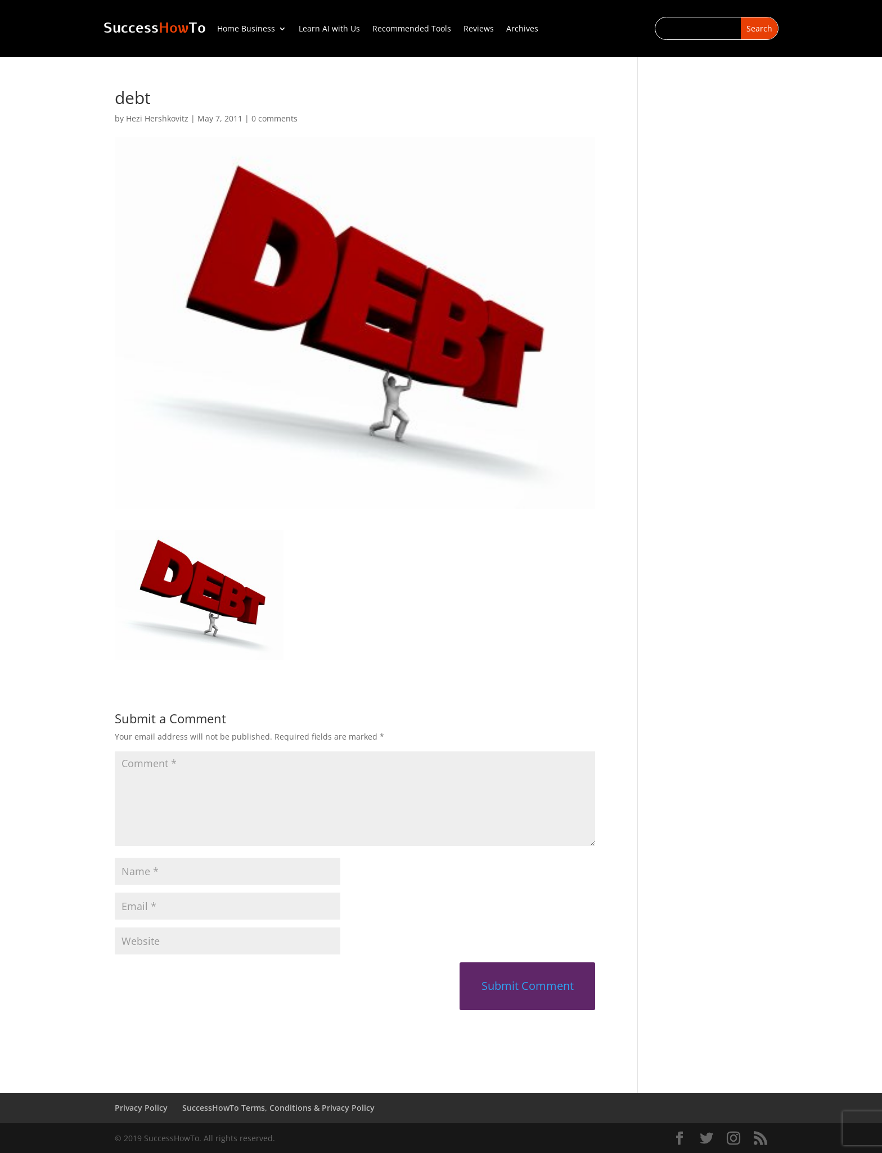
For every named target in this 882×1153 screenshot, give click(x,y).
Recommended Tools (411, 29)
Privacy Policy (141, 1107)
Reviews (479, 29)
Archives (522, 29)
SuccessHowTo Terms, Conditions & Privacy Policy (278, 1107)
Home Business (246, 29)
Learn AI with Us (329, 29)
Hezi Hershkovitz (157, 118)
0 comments (274, 118)
